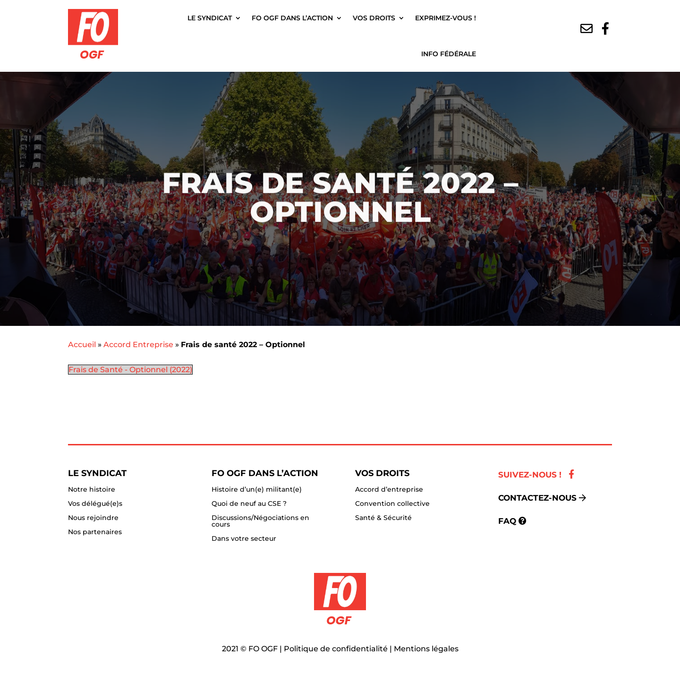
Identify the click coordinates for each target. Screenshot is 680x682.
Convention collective (392, 504)
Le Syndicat (209, 18)
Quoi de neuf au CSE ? (249, 504)
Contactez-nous (537, 498)
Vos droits (374, 18)
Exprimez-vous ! (445, 18)
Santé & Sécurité (383, 518)
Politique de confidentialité (336, 648)
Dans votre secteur (244, 539)
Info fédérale (448, 54)
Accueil (82, 344)
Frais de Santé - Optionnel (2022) (130, 369)
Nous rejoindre (93, 518)
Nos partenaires (95, 532)
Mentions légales (426, 648)
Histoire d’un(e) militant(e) (257, 490)
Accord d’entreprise (389, 490)
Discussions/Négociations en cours (260, 521)
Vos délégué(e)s (95, 504)
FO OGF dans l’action (292, 18)
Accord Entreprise (138, 344)
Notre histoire (91, 490)
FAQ (507, 521)
